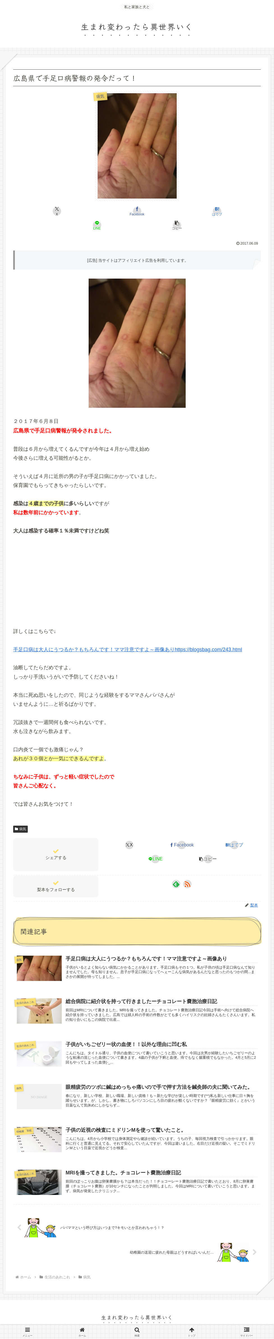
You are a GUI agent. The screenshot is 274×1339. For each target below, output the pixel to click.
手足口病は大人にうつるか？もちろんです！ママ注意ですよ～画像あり (94, 635)
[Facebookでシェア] (95, 211)
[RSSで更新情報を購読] (187, 870)
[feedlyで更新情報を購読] (176, 870)
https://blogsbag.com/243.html (208, 635)
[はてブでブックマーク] (137, 211)
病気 (20, 815)
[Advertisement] (137, 565)
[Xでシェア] (53, 211)
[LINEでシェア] (178, 211)
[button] (220, 211)
